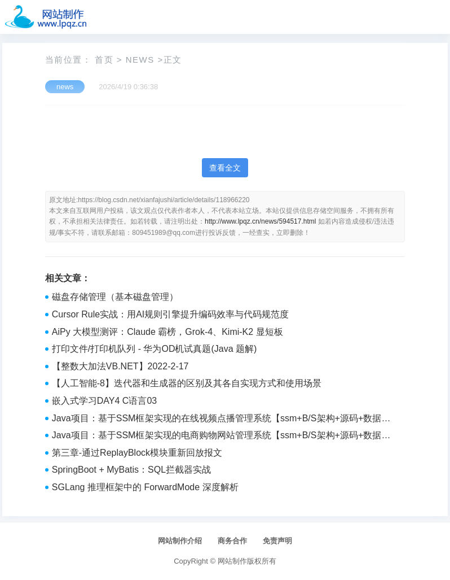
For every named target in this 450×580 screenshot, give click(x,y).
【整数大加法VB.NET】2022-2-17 (120, 366)
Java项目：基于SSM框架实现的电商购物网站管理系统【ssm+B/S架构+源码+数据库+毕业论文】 (221, 436)
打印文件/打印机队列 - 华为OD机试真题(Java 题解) (154, 349)
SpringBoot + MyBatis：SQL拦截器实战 (131, 469)
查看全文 (225, 167)
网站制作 (232, 561)
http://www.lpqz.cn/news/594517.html (260, 221)
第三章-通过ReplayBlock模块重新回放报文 (137, 452)
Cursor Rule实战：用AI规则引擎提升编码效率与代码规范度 (170, 314)
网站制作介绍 (180, 541)
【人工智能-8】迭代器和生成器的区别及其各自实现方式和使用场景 (186, 383)
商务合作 (232, 541)
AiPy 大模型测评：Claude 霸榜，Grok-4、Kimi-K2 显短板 (167, 332)
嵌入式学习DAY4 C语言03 (104, 400)
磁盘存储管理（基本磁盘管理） (115, 297)
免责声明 (277, 541)
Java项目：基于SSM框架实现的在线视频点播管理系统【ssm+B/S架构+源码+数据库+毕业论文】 (221, 419)
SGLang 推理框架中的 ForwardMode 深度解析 (145, 487)
